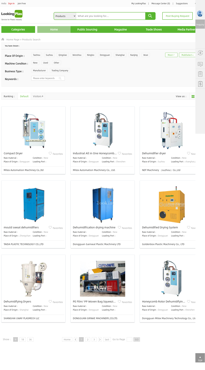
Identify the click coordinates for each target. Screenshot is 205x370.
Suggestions (182, 3)
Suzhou (49, 54)
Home (54, 29)
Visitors (37, 96)
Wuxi (145, 54)
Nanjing (134, 54)
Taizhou (36, 54)
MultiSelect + (188, 54)
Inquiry (200, 24)
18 (22, 339)
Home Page (12, 39)
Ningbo (90, 54)
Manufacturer (39, 70)
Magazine (120, 29)
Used (45, 62)
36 (30, 339)
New (35, 62)
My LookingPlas (138, 3)
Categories (18, 29)
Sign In (11, 3)
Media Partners (187, 29)
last (107, 339)
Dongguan (105, 54)
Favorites (58, 154)
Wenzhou (77, 54)
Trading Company (60, 70)
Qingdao (63, 54)
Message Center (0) (161, 3)
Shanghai (120, 54)
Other (56, 62)
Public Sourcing (87, 29)
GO (136, 339)
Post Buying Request (177, 16)
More (170, 54)
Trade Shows (154, 29)
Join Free (22, 3)
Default (24, 96)
